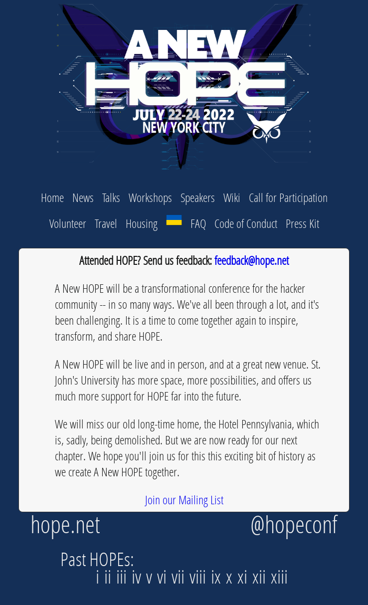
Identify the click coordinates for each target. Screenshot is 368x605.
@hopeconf (294, 524)
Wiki (231, 197)
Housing (142, 223)
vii (180, 576)
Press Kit (302, 223)
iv (139, 576)
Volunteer (67, 223)
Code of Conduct (245, 223)
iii (124, 576)
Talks (111, 197)
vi (164, 576)
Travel (106, 223)
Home (52, 197)
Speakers (198, 197)
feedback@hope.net (251, 260)
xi (244, 576)
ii (110, 576)
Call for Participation (288, 197)
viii (200, 576)
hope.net (65, 524)
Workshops (150, 197)
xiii (279, 576)
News (83, 197)
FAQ (198, 223)
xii (261, 576)
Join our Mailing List (184, 499)
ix (218, 576)
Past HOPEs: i (97, 568)
